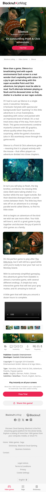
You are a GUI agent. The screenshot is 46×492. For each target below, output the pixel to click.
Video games (14, 442)
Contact (6, 452)
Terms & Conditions (23, 466)
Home (5, 442)
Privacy (23, 469)
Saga (22, 442)
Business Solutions (23, 449)
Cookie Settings (23, 473)
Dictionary (13, 445)
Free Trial (23, 48)
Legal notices (23, 463)
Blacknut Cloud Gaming (27, 445)
